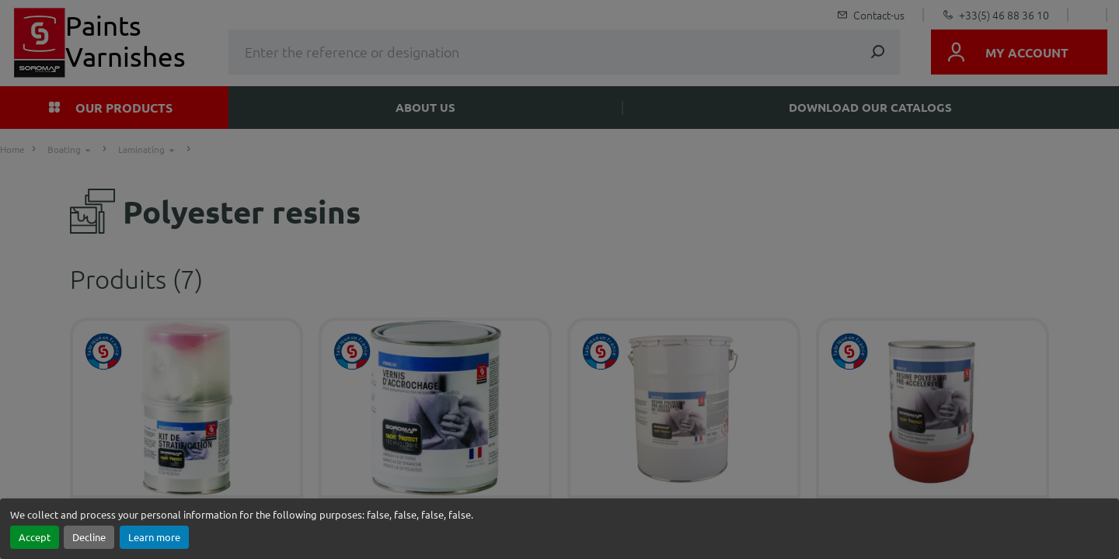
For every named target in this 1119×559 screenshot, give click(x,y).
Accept (35, 536)
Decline (89, 536)
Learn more (154, 536)
